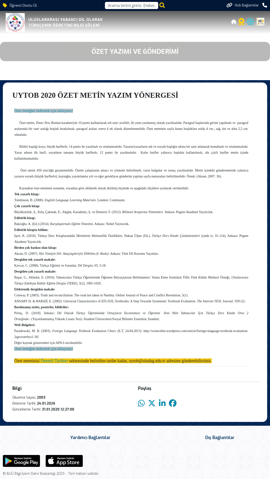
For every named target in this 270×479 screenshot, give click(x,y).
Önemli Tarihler (54, 360)
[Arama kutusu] (131, 5)
